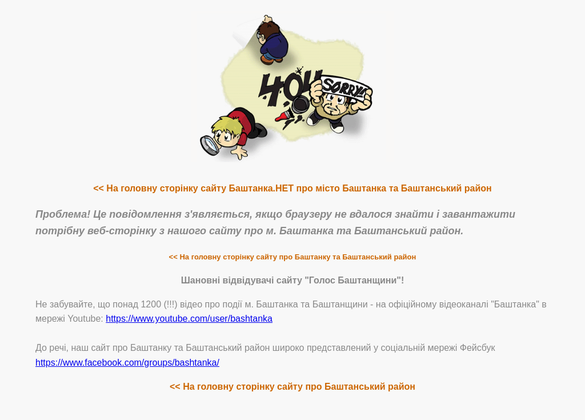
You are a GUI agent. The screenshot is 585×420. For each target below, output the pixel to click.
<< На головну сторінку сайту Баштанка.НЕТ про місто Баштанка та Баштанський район (292, 188)
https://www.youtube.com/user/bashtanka (189, 318)
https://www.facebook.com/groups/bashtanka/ (127, 362)
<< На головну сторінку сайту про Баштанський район (292, 386)
